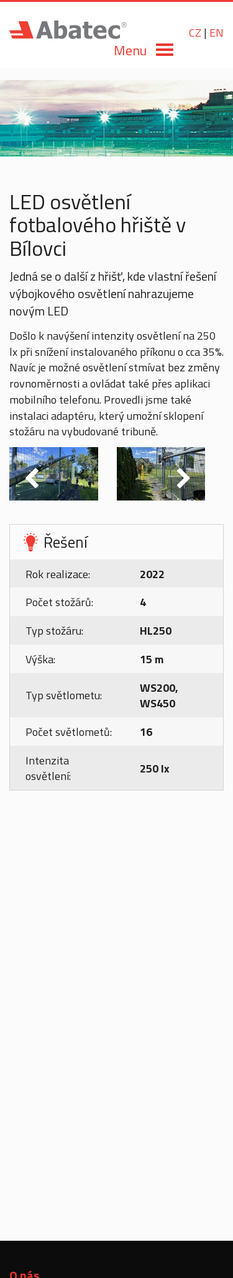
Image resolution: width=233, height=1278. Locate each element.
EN (216, 32)
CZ (195, 32)
